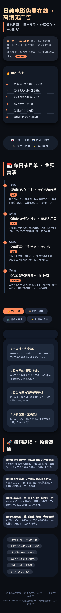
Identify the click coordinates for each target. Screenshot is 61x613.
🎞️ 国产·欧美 (36, 311)
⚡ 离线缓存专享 (39, 319)
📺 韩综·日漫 (14, 319)
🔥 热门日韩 (13, 311)
